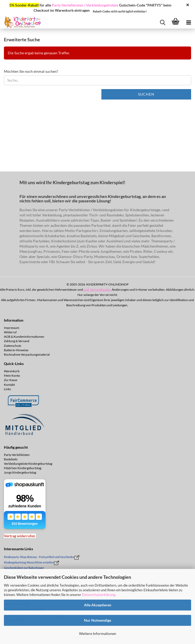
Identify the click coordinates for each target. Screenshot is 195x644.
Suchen (146, 94)
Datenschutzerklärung (98, 595)
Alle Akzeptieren (97, 605)
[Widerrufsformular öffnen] (19, 536)
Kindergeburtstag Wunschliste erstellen (29, 562)
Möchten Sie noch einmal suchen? (31, 71)
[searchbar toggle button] (162, 22)
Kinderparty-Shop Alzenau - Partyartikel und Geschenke (39, 557)
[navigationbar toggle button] (188, 22)
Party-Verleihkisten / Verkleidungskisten (84, 5)
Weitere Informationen (97, 633)
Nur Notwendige (97, 620)
